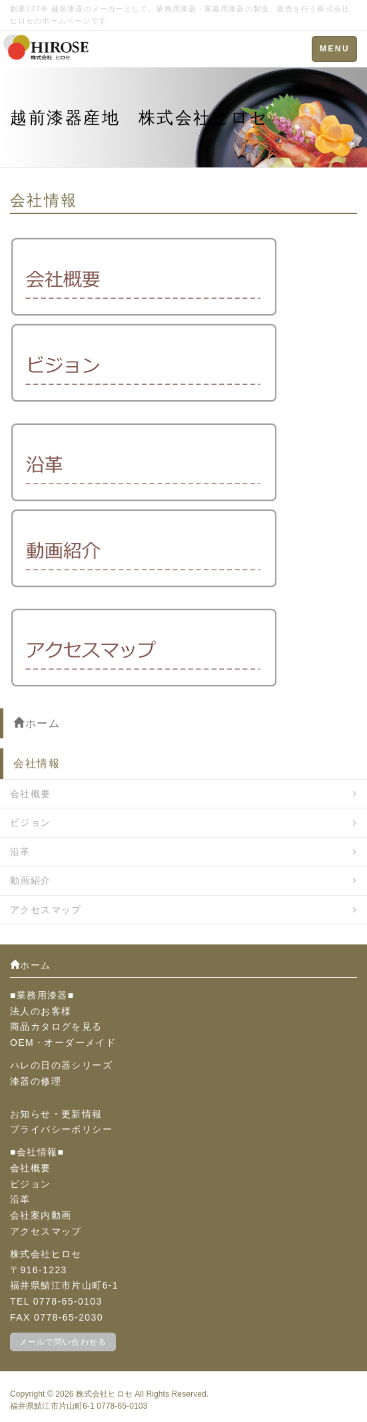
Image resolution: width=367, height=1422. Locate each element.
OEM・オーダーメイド (63, 1042)
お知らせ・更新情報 (56, 1114)
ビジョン (30, 822)
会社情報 (36, 763)
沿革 (20, 851)
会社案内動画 (40, 1215)
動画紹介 (30, 880)
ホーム (36, 723)
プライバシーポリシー (61, 1129)
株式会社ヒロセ (104, 1394)
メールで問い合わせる (63, 1342)
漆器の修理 (35, 1081)
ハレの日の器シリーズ (61, 1065)
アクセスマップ (46, 909)
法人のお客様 (40, 1011)
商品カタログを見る (56, 1026)
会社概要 (30, 793)
